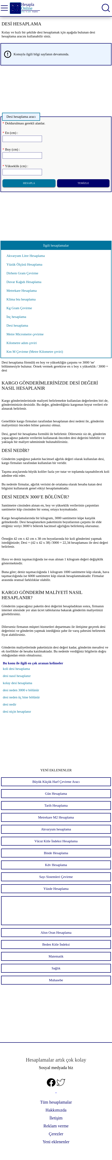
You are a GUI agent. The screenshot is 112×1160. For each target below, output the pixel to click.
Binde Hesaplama (56, 853)
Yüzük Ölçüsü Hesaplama (24, 264)
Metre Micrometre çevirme (25, 334)
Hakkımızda (56, 1110)
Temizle (83, 183)
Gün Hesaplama (56, 794)
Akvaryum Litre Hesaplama (25, 256)
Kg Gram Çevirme (19, 308)
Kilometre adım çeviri (21, 343)
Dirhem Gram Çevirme (22, 273)
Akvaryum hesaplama (56, 829)
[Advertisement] (56, 90)
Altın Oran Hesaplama (56, 932)
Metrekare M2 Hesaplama (56, 817)
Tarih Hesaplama (56, 805)
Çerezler (56, 1133)
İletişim (55, 1118)
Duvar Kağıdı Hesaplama (23, 282)
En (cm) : (10, 133)
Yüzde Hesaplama (56, 889)
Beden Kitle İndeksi (56, 944)
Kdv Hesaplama (56, 865)
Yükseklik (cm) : (15, 166)
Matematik (56, 956)
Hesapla (29, 183)
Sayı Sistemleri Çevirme (56, 877)
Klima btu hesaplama (21, 299)
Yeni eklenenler (56, 1141)
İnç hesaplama (16, 317)
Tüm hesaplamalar (56, 1102)
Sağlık (56, 968)
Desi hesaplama (17, 325)
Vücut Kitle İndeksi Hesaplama (56, 841)
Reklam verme (55, 1126)
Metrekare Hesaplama (21, 291)
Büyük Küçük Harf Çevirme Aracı (56, 782)
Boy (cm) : (11, 149)
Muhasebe (56, 980)
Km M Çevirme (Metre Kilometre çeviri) (34, 352)
